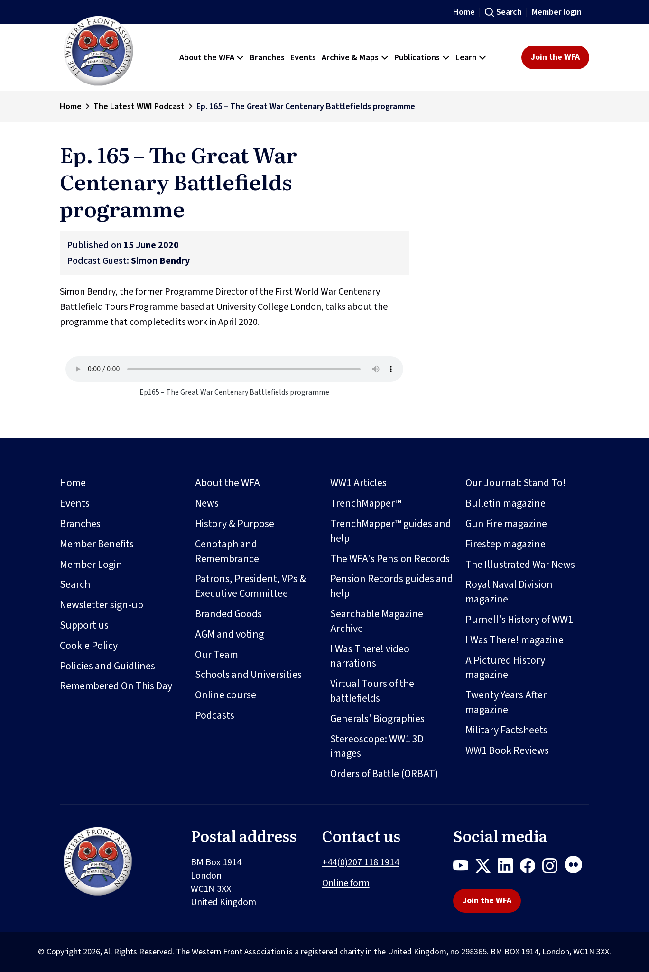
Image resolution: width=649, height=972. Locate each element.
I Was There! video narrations (369, 656)
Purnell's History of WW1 (519, 619)
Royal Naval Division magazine (509, 592)
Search (509, 12)
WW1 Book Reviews (507, 750)
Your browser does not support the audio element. (234, 369)
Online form (346, 883)
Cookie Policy (89, 645)
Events (75, 503)
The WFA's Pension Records (390, 558)
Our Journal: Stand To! (515, 483)
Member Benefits (97, 544)
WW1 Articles (358, 483)
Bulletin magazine (505, 503)
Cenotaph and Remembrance (227, 551)
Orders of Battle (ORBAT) (384, 773)
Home (464, 12)
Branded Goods (228, 613)
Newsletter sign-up (101, 604)
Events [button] (303, 57)
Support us (84, 625)
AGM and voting (229, 634)
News (207, 503)
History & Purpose (234, 523)
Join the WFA (555, 57)
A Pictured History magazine (505, 668)
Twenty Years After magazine (506, 702)
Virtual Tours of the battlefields (372, 691)
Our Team (216, 654)
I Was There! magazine (514, 640)
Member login (557, 12)
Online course (225, 695)
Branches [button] (267, 57)
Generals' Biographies (377, 718)
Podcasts (214, 715)
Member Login (91, 564)
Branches (80, 523)
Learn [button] (466, 57)
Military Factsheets (506, 730)
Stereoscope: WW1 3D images (377, 746)
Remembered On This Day (116, 686)
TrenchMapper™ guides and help (390, 531)
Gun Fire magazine (506, 523)
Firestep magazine (505, 544)
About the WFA (227, 483)
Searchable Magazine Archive (376, 621)
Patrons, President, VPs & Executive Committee (250, 586)
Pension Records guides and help (391, 586)
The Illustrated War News (520, 564)
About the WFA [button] (206, 57)
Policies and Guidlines (107, 666)
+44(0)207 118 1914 (360, 862)
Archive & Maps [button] (350, 57)
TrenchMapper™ (365, 503)
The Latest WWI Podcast (139, 106)
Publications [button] (417, 57)
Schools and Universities (248, 674)
